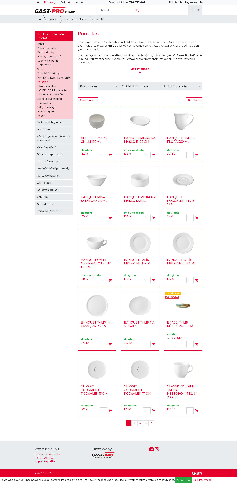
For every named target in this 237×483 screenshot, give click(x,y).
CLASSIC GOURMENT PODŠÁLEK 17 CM (137, 390)
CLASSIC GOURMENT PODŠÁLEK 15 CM (94, 390)
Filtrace (194, 100)
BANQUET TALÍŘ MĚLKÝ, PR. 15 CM (137, 261)
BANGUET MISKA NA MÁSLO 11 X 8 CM (139, 139)
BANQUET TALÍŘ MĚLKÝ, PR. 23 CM (180, 261)
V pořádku (183, 480)
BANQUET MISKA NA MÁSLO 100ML (140, 199)
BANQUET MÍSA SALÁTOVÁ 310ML (94, 199)
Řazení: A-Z (87, 100)
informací (140, 71)
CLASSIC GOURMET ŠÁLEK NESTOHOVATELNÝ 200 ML (182, 392)
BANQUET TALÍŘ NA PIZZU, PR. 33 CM (96, 324)
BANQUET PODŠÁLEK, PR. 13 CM (180, 200)
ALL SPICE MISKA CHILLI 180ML (94, 139)
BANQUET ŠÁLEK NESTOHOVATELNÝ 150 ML (96, 263)
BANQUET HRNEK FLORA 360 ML (181, 139)
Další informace (202, 479)
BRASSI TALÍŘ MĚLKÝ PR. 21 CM (180, 324)
